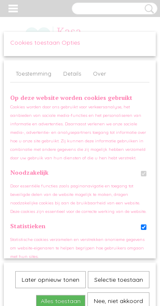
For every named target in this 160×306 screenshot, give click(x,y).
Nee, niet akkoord (118, 207)
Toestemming (33, 73)
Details (72, 73)
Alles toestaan (61, 207)
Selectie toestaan (118, 186)
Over (99, 73)
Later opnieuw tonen (50, 186)
